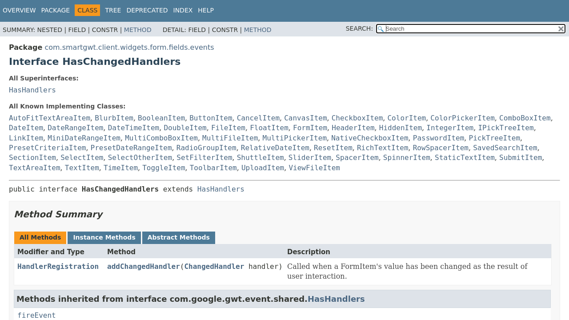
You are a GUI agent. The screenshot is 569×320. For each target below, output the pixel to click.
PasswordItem (439, 138)
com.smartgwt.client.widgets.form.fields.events (129, 47)
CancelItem (258, 118)
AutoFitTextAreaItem (49, 118)
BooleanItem (161, 118)
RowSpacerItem (441, 148)
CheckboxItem (357, 118)
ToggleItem (163, 168)
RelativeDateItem (275, 148)
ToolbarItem (213, 168)
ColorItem (406, 118)
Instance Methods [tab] (104, 237)
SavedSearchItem (505, 148)
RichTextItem (383, 148)
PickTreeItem (495, 138)
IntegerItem (449, 128)
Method (138, 29)
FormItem (310, 128)
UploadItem (262, 168)
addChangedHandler (143, 266)
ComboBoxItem (525, 118)
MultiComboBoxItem (161, 138)
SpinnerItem (406, 157)
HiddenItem (400, 128)
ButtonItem (210, 118)
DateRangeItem (75, 128)
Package (55, 10)
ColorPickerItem (462, 118)
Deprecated (147, 10)
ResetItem (333, 148)
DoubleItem (185, 128)
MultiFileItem (230, 138)
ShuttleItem (260, 157)
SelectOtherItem (140, 157)
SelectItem (81, 157)
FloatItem (269, 128)
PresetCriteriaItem (47, 148)
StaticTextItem (465, 157)
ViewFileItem (314, 168)
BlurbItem (114, 118)
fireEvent (36, 315)
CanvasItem (305, 118)
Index (183, 10)
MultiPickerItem (295, 138)
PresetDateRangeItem (131, 148)
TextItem (82, 168)
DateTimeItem (134, 128)
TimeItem (121, 168)
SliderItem (310, 157)
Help (206, 10)
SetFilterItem (204, 157)
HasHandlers (32, 90)
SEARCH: (359, 28)
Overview (19, 10)
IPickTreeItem (505, 128)
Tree (113, 10)
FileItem (228, 128)
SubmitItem (520, 157)
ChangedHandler (214, 266)
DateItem (26, 128)
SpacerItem (357, 157)
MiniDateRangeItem (84, 138)
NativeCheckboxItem (369, 138)
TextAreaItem (34, 168)
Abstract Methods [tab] (179, 237)
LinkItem (26, 138)
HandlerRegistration (58, 266)
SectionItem (32, 157)
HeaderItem (353, 128)
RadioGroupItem (206, 148)
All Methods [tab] (40, 237)
